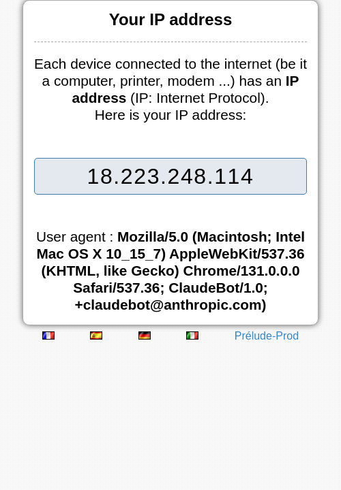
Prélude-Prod (267, 336)
